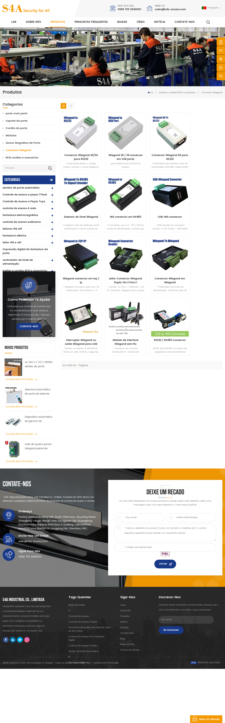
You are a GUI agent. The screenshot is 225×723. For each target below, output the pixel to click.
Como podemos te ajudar (29, 328)
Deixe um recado (205, 719)
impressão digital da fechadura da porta (25, 251)
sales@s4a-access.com (170, 9)
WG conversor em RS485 (79, 211)
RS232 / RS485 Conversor (203, 269)
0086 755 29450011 (129, 9)
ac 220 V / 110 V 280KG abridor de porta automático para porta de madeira (39, 393)
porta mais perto (16, 113)
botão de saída (12, 278)
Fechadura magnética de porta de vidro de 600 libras (90, 667)
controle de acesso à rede (19, 208)
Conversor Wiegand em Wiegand (79, 271)
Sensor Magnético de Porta (23, 143)
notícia (159, 22)
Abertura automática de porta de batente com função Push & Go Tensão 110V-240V (39, 420)
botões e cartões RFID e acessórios (177, 92)
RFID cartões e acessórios (22, 158)
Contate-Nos (185, 22)
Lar (13, 22)
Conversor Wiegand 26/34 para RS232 (79, 154)
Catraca (8, 284)
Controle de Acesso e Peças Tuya (24, 201)
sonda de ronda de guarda (20, 291)
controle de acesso (79, 655)
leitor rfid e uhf (12, 242)
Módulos (11, 136)
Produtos (57, 22)
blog (122, 677)
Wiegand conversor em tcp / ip (162, 212)
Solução (124, 666)
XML (89, 717)
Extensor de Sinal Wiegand (204, 152)
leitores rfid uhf (12, 229)
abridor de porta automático (21, 188)
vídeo (141, 22)
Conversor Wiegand (211, 92)
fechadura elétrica (14, 236)
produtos (125, 655)
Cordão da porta (16, 128)
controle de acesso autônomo (22, 222)
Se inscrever (171, 669)
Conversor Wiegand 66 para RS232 (162, 154)
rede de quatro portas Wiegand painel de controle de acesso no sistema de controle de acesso (39, 475)
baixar (122, 22)
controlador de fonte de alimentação (18, 262)
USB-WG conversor (121, 211)
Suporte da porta (17, 121)
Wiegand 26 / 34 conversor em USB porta (121, 154)
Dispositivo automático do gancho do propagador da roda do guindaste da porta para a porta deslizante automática (39, 448)
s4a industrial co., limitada (23, 638)
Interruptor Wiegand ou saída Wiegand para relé (121, 271)
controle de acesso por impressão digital (87, 677)
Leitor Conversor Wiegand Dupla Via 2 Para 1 (203, 212)
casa (123, 643)
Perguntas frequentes (91, 22)
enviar (163, 602)
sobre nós (125, 649)
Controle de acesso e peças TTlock (25, 195)
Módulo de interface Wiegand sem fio (162, 271)
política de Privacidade (106, 717)
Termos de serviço (130, 688)
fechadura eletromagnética (20, 215)
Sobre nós (33, 22)
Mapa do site (127, 683)
